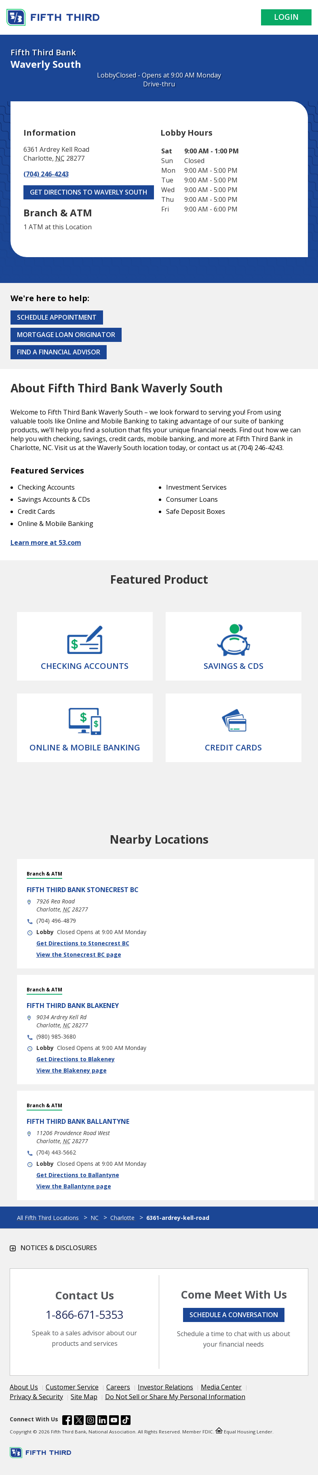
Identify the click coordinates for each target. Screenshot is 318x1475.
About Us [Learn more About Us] (24, 1387)
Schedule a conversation (234, 1314)
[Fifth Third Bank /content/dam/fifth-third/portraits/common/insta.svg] (90, 1421)
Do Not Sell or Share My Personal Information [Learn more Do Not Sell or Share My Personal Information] (175, 1396)
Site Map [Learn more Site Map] (84, 1396)
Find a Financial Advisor (58, 352)
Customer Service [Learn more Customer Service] (72, 1387)
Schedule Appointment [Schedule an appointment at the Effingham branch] (57, 317)
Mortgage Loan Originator (66, 334)
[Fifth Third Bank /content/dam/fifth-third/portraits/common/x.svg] (79, 1421)
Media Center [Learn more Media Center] (221, 1387)
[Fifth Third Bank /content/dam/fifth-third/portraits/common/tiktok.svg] (126, 1421)
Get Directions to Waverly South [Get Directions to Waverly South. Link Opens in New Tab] (88, 192)
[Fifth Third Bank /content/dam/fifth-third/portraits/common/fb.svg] (67, 1421)
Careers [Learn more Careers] (118, 1387)
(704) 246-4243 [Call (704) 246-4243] (46, 174)
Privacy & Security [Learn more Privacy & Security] (36, 1396)
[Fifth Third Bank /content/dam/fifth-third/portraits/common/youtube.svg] (114, 1421)
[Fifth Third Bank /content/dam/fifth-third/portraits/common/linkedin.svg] (102, 1421)
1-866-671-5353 (84, 1314)
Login (286, 17)
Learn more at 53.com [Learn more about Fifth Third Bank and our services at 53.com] (46, 542)
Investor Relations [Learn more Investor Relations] (165, 1387)
